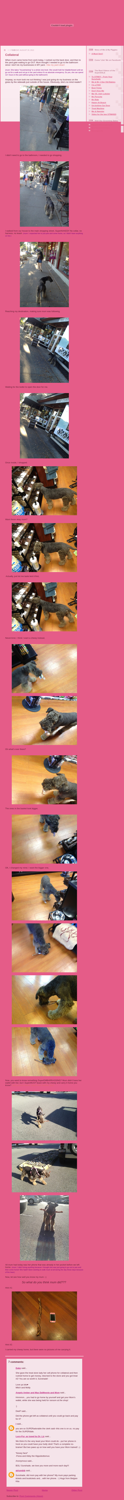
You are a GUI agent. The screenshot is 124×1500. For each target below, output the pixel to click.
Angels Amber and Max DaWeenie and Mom (38, 1392)
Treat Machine (98, 108)
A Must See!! (97, 54)
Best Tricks (97, 88)
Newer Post (12, 1490)
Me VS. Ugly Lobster (101, 94)
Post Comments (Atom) (31, 1496)
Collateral (12, 55)
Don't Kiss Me (98, 91)
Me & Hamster (98, 111)
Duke (18, 1368)
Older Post (76, 1490)
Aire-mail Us (97, 131)
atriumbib (20, 1470)
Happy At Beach (99, 102)
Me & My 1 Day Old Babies (103, 82)
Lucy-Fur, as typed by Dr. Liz (30, 1436)
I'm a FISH (96, 85)
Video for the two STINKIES (104, 114)
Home (45, 1490)
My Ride (95, 99)
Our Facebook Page (100, 128)
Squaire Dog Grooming (102, 125)
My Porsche (97, 97)
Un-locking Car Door (101, 105)
